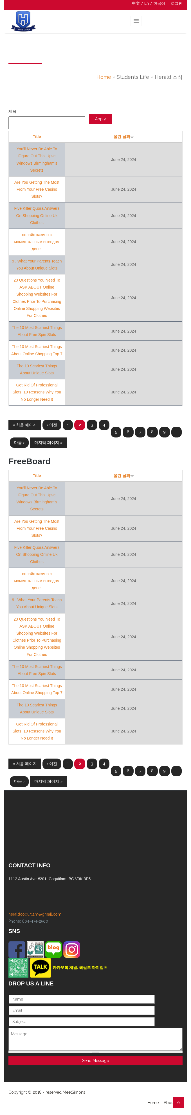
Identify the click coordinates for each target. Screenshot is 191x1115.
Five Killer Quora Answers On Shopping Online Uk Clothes (36, 215)
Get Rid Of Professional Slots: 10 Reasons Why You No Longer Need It (37, 392)
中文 (136, 3)
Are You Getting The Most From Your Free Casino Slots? (36, 189)
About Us (172, 1102)
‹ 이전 (52, 425)
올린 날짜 (123, 136)
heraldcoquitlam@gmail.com (34, 914)
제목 (12, 111)
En (146, 3)
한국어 (159, 3)
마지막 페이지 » (48, 442)
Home (103, 77)
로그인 (177, 3)
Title (37, 136)
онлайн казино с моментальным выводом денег (36, 241)
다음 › (19, 442)
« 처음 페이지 (25, 425)
